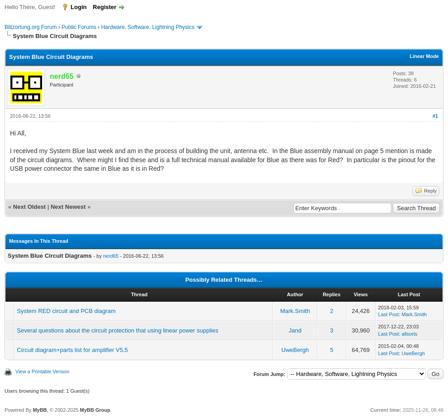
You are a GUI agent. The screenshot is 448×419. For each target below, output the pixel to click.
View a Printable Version (42, 371)
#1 (435, 116)
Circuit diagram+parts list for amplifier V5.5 (72, 350)
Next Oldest (29, 206)
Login (78, 7)
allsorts (410, 334)
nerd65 (111, 256)
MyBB (40, 410)
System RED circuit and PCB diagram (66, 311)
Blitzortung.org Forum (31, 27)
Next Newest (68, 206)
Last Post (388, 314)
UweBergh (295, 350)
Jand (295, 330)
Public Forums (79, 27)
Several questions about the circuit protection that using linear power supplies (117, 330)
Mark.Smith (295, 311)
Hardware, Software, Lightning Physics (147, 27)
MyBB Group (95, 410)
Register (104, 7)
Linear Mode (424, 56)
